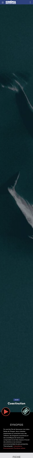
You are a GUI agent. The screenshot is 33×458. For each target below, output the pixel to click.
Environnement (8, 448)
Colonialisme (18, 446)
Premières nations (19, 448)
